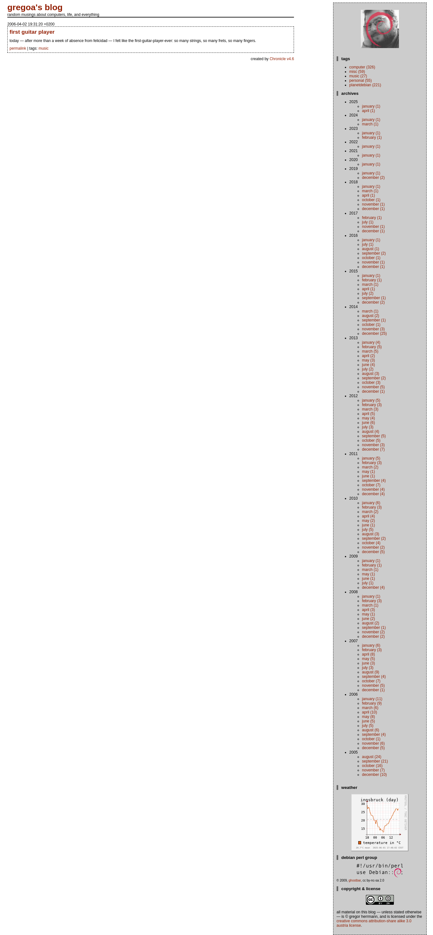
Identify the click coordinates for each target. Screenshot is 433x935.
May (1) (368, 471)
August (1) (370, 249)
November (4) (373, 489)
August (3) (370, 373)
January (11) (372, 699)
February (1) (372, 137)
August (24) (371, 757)
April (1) (368, 111)
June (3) (368, 663)
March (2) (370, 467)
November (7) (373, 770)
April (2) (368, 356)
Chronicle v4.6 (281, 59)
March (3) (370, 409)
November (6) (373, 743)
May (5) (368, 659)
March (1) (370, 124)
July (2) (368, 293)
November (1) (373, 204)
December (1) (373, 209)
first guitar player (32, 32)
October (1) (371, 200)
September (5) (374, 436)
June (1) (368, 476)
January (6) (371, 503)
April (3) (368, 610)
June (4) (368, 364)
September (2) (374, 253)
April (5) (368, 413)
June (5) (368, 721)
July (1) (368, 222)
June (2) (368, 618)
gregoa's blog (35, 7)
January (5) (371, 400)
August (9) (370, 672)
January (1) (371, 106)
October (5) (371, 440)
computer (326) (362, 67)
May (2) (368, 520)
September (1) (374, 298)
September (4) (374, 480)
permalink (18, 48)
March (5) (370, 351)
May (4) (368, 418)
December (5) (373, 552)
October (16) (372, 765)
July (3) (368, 427)
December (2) (373, 177)
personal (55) (360, 80)
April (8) (368, 654)
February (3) (372, 405)
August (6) (370, 730)
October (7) (371, 485)
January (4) (371, 342)
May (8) (368, 716)
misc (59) (357, 71)
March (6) (370, 708)
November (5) (373, 387)
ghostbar (355, 880)
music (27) (358, 76)
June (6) (368, 422)
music (43, 48)
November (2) (373, 547)
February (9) (372, 703)
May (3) (368, 360)
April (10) (369, 712)
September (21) (375, 761)
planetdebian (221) (365, 85)
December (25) (374, 333)
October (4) (371, 543)
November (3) (373, 329)
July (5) (368, 529)
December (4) (373, 494)
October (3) (371, 382)
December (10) (374, 774)
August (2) (370, 315)
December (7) (373, 449)
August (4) (370, 431)
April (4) (368, 516)
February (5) (372, 347)
